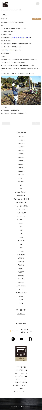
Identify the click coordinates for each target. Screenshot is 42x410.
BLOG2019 (21, 140)
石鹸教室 (21, 282)
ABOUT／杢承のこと (21, 376)
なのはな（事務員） (21, 192)
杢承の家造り (21, 254)
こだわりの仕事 (21, 209)
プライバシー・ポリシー (21, 391)
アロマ (21, 223)
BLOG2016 (21, 150)
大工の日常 (21, 241)
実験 (21, 244)
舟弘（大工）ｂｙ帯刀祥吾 (21, 199)
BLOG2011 (21, 168)
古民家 (21, 237)
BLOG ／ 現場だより (21, 373)
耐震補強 (21, 275)
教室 (21, 185)
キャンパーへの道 (21, 202)
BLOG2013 (21, 161)
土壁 (21, 234)
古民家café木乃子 (21, 293)
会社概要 (21, 388)
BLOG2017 (21, 147)
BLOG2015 (21, 154)
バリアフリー (21, 216)
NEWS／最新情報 (21, 367)
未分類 (21, 303)
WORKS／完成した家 (21, 370)
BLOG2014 (21, 157)
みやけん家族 (21, 195)
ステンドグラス (21, 286)
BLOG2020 (21, 136)
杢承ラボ (21, 251)
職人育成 (21, 182)
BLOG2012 (21, 164)
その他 (21, 296)
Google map (13, 330)
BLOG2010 (21, 171)
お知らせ (21, 175)
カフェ (21, 289)
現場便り (21, 268)
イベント (21, 178)
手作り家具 (21, 279)
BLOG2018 (21, 143)
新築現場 (21, 258)
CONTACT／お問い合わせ (21, 385)
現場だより (21, 265)
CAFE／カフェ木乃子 (21, 382)
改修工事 (21, 272)
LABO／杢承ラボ (21, 379)
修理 (21, 227)
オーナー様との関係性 (21, 206)
